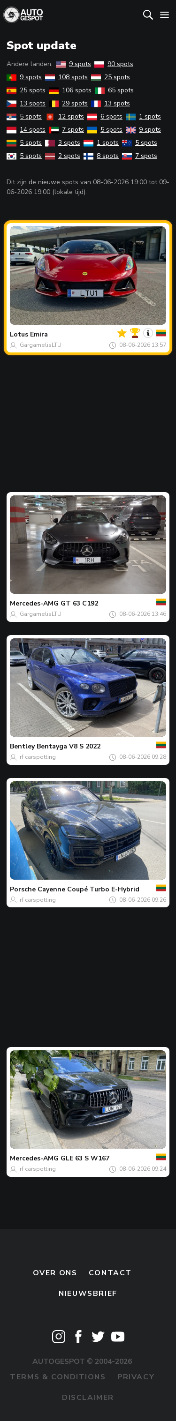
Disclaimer (88, 1397)
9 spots (73, 64)
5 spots (24, 116)
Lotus (19, 334)
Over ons (55, 1273)
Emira (39, 334)
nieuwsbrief (88, 1293)
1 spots (143, 116)
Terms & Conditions (58, 1377)
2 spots (62, 155)
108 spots (66, 77)
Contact (110, 1273)
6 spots (104, 116)
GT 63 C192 (79, 603)
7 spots (66, 129)
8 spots (101, 155)
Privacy (135, 1377)
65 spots (114, 90)
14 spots (26, 129)
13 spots (26, 103)
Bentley (22, 746)
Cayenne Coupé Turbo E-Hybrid (88, 889)
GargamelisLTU (40, 345)
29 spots (68, 103)
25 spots (110, 77)
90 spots (113, 64)
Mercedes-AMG (34, 603)
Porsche (23, 889)
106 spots (70, 90)
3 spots (62, 142)
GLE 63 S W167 (85, 1158)
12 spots (64, 116)
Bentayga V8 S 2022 (68, 746)
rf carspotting (38, 757)
